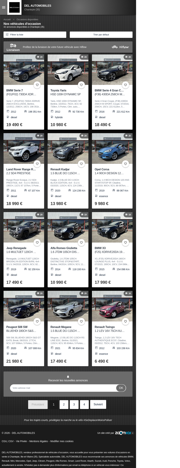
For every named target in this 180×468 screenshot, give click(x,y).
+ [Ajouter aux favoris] (37, 84)
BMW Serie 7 (21, 92)
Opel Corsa (110, 171)
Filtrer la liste (14, 34)
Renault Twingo (110, 329)
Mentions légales (38, 441)
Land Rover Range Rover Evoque (27, 171)
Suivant (98, 404)
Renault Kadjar (65, 171)
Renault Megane (65, 329)
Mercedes (20, 461)
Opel (28, 461)
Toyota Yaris (65, 92)
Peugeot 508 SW (21, 329)
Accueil (7, 19)
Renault (5, 461)
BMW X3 (110, 250)
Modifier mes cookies (61, 441)
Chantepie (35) (32, 9)
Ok (121, 387)
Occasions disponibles (27, 19)
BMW (130, 456)
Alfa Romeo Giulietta (65, 250)
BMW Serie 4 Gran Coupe (111, 92)
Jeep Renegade (21, 250)
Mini (12, 461)
